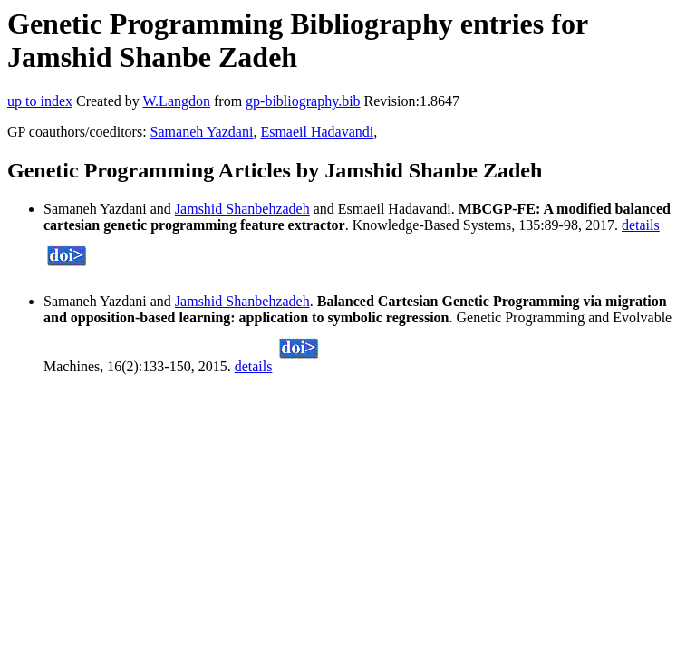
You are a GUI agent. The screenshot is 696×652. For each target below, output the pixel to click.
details (641, 225)
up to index (39, 101)
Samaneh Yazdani (202, 131)
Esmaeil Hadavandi (316, 131)
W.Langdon (176, 101)
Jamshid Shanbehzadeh (242, 208)
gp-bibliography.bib (303, 101)
